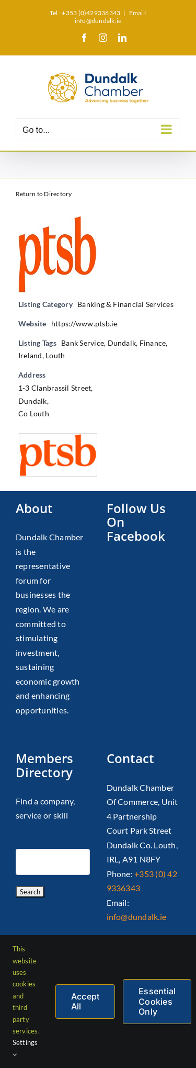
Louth (55, 355)
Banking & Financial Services (125, 304)
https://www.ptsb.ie (84, 323)
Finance (153, 342)
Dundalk (122, 342)
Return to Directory (44, 194)
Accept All (85, 1001)
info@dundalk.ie (137, 917)
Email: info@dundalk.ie (110, 17)
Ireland (30, 355)
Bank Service (82, 342)
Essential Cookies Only (157, 1001)
